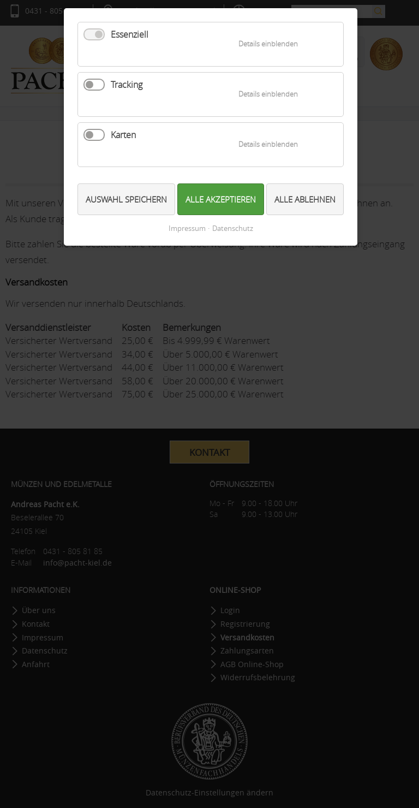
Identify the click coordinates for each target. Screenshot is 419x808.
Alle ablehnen (305, 199)
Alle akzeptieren (220, 199)
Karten (123, 135)
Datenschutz (232, 228)
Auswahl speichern (126, 199)
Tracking (126, 85)
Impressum (187, 228)
